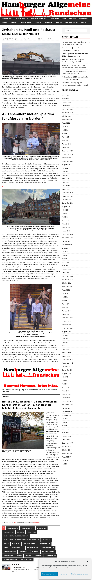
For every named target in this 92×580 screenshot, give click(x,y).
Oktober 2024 (66, 158)
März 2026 (65, 99)
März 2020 (65, 349)
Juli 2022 (65, 252)
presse (6, 548)
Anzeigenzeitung (27, 528)
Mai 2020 (65, 342)
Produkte (58, 23)
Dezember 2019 (67, 360)
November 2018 (67, 405)
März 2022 (65, 266)
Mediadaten (48, 23)
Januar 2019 (66, 398)
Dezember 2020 (67, 318)
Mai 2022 (65, 259)
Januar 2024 (66, 189)
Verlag (83, 23)
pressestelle (24, 552)
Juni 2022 (65, 255)
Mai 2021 (65, 300)
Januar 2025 (66, 147)
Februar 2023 (66, 227)
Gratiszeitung (9, 532)
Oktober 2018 (66, 408)
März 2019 (65, 391)
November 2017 (67, 447)
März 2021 (65, 307)
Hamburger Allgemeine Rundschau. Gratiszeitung (21, 540)
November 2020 (67, 321)
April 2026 (65, 95)
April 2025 (65, 137)
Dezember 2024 (67, 151)
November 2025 (67, 113)
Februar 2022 (66, 269)
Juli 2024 (65, 168)
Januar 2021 (66, 314)
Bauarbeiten (41, 528)
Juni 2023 (65, 213)
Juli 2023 (65, 210)
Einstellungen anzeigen (79, 574)
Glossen (4, 23)
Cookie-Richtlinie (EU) (38, 19)
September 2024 (67, 161)
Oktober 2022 (66, 241)
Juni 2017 (65, 464)
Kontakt (38, 23)
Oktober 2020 (66, 325)
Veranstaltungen (72, 23)
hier (15, 522)
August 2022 (66, 248)
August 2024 (66, 165)
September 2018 (67, 412)
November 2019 (67, 363)
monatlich (16, 544)
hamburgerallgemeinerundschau (26, 39)
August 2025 (66, 123)
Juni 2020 (65, 339)
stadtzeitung (8, 556)
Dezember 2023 (67, 193)
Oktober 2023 (66, 200)
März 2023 (65, 224)
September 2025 (67, 120)
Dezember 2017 (67, 443)
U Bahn (19, 556)
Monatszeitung (44, 544)
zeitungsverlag (26, 560)
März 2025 (65, 140)
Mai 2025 (65, 133)
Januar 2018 (66, 440)
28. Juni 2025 (9, 39)
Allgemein (44, 39)
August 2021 (66, 290)
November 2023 (67, 196)
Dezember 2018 (67, 401)
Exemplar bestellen (69, 19)
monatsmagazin (29, 544)
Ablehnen (64, 574)
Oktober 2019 (66, 367)
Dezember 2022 (67, 234)
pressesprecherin (10, 552)
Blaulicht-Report (22, 19)
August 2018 (66, 415)
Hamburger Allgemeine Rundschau (16, 536)
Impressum (14, 23)
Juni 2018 (65, 422)
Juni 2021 (65, 297)
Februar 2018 (66, 436)
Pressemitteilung (48, 548)
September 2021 (67, 287)
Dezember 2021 (67, 276)
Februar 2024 (66, 186)
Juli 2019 (65, 377)
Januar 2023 (66, 231)
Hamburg (20, 532)
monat (6, 544)
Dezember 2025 (67, 109)
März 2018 (65, 433)
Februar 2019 (66, 394)
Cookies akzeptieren (49, 574)
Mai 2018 (65, 426)
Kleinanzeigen (26, 23)
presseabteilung (17, 548)
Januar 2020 (66, 356)
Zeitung (28, 556)
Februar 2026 (66, 102)
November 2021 (67, 280)
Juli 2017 (65, 460)
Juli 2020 (65, 335)
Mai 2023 (65, 217)
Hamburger (32, 532)
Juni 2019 (65, 380)
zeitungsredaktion (10, 560)
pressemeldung (32, 548)
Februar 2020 (66, 353)
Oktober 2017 (66, 450)
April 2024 (65, 179)
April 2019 (65, 387)
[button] (88, 561)
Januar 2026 (66, 106)
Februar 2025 (66, 144)
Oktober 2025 (66, 116)
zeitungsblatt (51, 556)
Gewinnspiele (83, 19)
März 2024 (65, 182)
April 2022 (65, 262)
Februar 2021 (66, 311)
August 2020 (66, 332)
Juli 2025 (65, 127)
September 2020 (67, 328)
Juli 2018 (65, 419)
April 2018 (65, 429)
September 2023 (67, 203)
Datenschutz (54, 19)
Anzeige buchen (7, 19)
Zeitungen (38, 556)
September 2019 (67, 370)
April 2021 (65, 304)
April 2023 (65, 220)
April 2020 (65, 346)
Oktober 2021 (66, 283)
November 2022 (67, 238)
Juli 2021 (65, 293)
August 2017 (66, 457)
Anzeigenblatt (13, 528)
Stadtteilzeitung (48, 552)
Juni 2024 (65, 172)
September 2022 (67, 245)
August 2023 (66, 207)
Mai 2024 (65, 175)
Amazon (36, 522)
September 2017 (67, 453)
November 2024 (67, 154)
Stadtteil (35, 552)
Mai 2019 (65, 384)
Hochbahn (46, 540)
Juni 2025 (65, 130)
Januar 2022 (66, 273)
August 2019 (66, 373)
